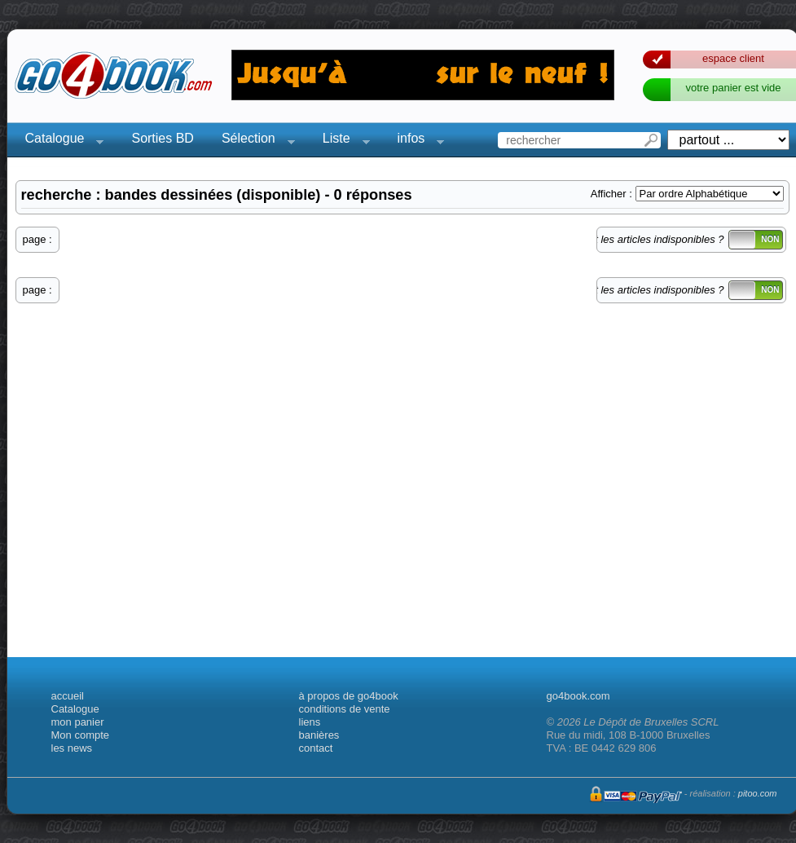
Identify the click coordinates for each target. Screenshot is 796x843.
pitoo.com (757, 793)
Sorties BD (162, 138)
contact (316, 748)
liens (310, 722)
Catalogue (59, 140)
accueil (67, 696)
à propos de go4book (348, 696)
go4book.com (578, 696)
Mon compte (80, 735)
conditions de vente (344, 709)
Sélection (253, 140)
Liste (341, 140)
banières (319, 735)
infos (416, 140)
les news (72, 748)
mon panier (77, 722)
